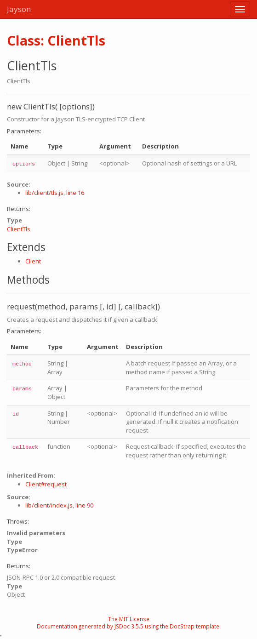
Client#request (46, 484)
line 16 (75, 192)
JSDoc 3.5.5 (128, 626)
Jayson (19, 9)
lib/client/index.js (49, 505)
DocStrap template (194, 626)
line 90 (84, 505)
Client (33, 261)
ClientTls (18, 229)
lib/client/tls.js (44, 192)
